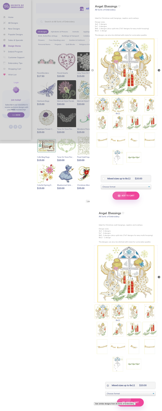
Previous (92, 70)
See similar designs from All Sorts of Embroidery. (114, 404)
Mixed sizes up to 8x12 (119, 178)
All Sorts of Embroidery (105, 9)
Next (159, 70)
